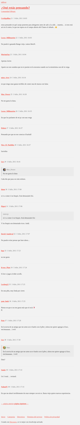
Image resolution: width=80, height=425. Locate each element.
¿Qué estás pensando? (15, 7)
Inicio (3, 417)
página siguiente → (21, 404)
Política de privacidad (52, 417)
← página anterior (7, 404)
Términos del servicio (34, 417)
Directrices (21, 417)
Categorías (11, 417)
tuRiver (3, 2)
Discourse (13, 422)
